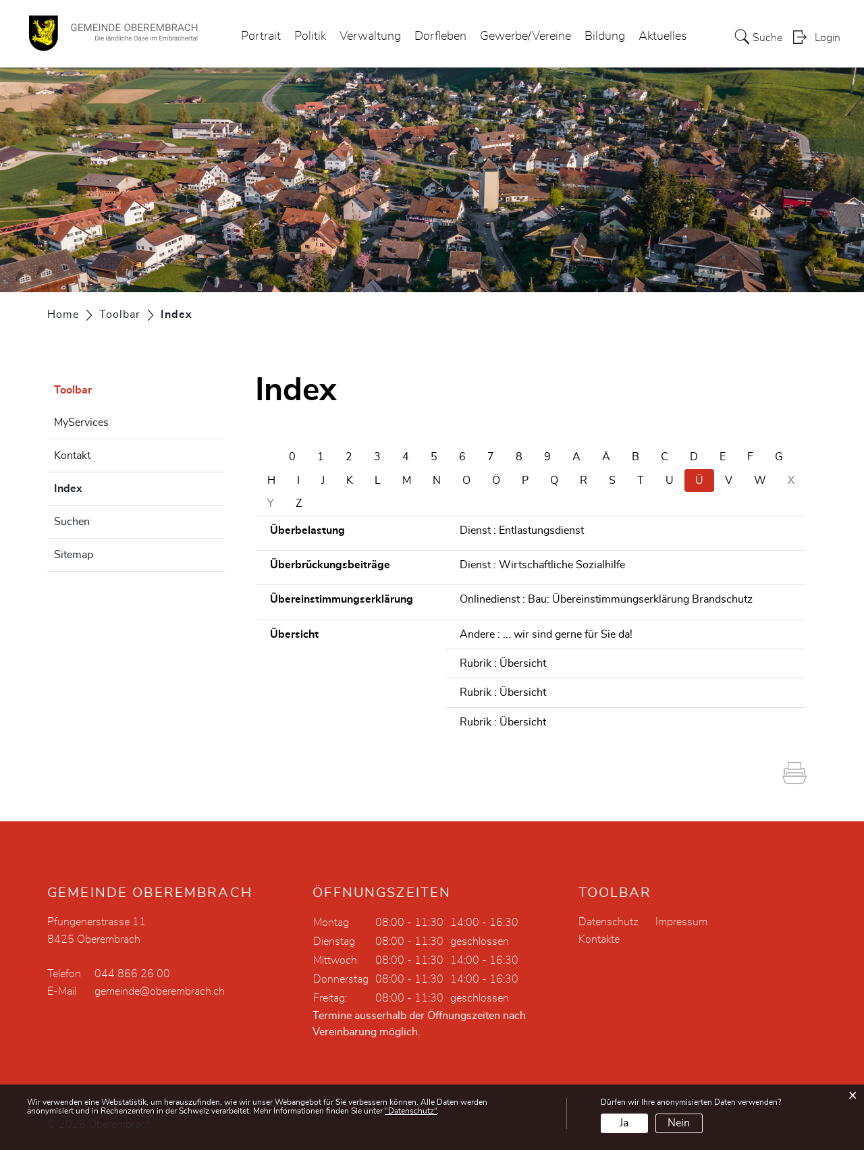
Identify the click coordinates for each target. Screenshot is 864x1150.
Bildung (605, 36)
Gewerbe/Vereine (525, 36)
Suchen (72, 521)
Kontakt (72, 455)
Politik (310, 36)
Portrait (261, 36)
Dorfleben (440, 36)
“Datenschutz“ (411, 1111)
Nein (679, 1123)
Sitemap (73, 554)
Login (827, 37)
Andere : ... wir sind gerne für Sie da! (546, 634)
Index (102, 486)
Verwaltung (370, 36)
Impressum (681, 921)
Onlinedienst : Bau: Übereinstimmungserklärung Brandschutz (606, 599)
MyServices (81, 422)
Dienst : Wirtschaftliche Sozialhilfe (542, 564)
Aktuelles (663, 36)
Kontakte (599, 939)
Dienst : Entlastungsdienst (522, 530)
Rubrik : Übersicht (503, 663)
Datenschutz (608, 921)
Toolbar (73, 390)
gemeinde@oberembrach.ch (159, 991)
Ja (624, 1123)
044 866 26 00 (132, 973)
